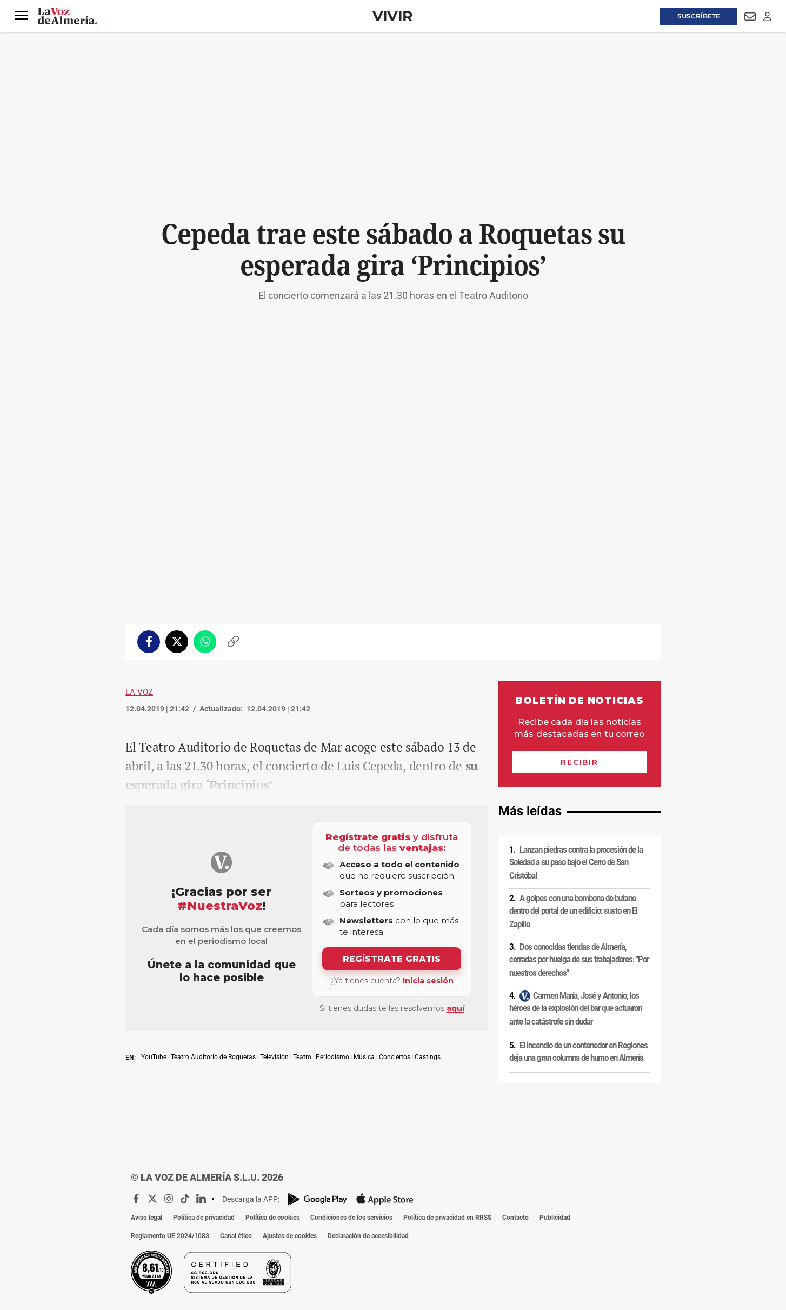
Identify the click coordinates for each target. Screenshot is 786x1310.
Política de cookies (272, 1217)
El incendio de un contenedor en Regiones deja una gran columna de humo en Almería (578, 1051)
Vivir (392, 16)
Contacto (515, 1217)
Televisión (274, 1057)
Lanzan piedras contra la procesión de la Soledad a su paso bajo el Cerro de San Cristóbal (576, 862)
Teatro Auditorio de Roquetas (213, 1057)
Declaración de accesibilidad (368, 1236)
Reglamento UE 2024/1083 (170, 1236)
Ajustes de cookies (290, 1236)
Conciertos (394, 1057)
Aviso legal (146, 1217)
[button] (21, 15)
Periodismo (332, 1057)
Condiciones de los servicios (351, 1217)
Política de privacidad (204, 1217)
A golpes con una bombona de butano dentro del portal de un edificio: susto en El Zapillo (573, 911)
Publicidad (554, 1217)
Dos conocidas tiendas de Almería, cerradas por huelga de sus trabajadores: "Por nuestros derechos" (579, 960)
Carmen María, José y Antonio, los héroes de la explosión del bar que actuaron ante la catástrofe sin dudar (575, 1008)
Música (364, 1057)
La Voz (139, 692)
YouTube (153, 1057)
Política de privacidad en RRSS (447, 1217)
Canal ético (236, 1236)
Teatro (302, 1057)
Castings (428, 1057)
